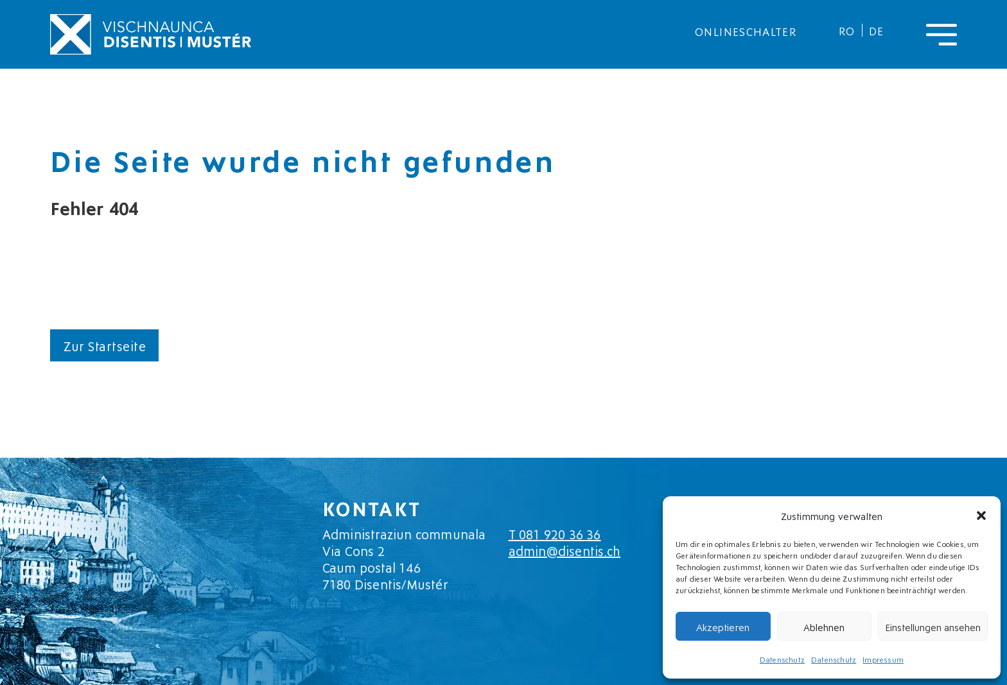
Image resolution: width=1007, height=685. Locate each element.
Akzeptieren (722, 626)
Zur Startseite (104, 345)
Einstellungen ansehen (933, 626)
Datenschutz (782, 659)
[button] (981, 515)
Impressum (883, 659)
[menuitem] (847, 30)
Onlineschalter (746, 31)
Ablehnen (824, 626)
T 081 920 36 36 (555, 533)
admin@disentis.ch (564, 550)
